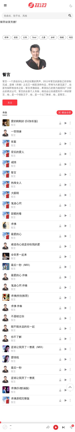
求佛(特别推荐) (20, 295)
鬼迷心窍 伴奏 (19, 285)
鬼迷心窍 (16, 203)
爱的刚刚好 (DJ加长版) (24, 121)
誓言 (13, 125)
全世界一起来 (19, 254)
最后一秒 (16, 367)
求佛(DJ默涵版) (20, 388)
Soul (34, 37)
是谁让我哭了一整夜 (23, 378)
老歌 (16, 37)
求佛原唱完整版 (20, 398)
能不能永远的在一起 (23, 326)
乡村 (53, 37)
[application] (37, 427)
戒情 (13, 162)
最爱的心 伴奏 (19, 275)
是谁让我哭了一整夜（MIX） (28, 347)
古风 (25, 37)
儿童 (43, 37)
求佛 (13, 223)
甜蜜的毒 (16, 213)
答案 (13, 141)
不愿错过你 (17, 316)
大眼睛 (15, 193)
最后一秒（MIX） (21, 265)
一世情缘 (16, 131)
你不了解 (16, 336)
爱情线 (15, 357)
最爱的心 (16, 234)
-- (10, 425)
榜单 (7, 37)
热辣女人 (16, 182)
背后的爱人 (17, 152)
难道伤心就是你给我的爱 (25, 244)
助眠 (62, 37)
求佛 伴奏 (16, 306)
